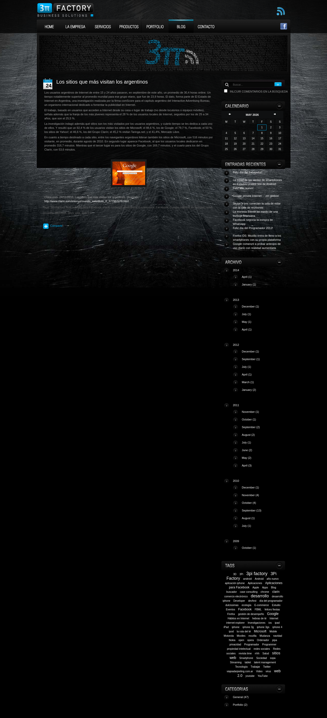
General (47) (241, 697)
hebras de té (259, 618)
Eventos (230, 609)
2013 (258, 316)
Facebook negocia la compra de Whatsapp (253, 221)
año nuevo (273, 578)
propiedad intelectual (238, 648)
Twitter (267, 666)
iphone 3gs (263, 627)
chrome (265, 591)
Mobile (273, 631)
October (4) (249, 502)
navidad (277, 635)
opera (250, 640)
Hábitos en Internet (238, 618)
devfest (252, 600)
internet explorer (235, 622)
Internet (274, 618)
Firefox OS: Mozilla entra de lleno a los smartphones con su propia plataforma (257, 237)
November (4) (250, 495)
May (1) (246, 321)
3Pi (241, 574)
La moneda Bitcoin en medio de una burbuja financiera (255, 213)
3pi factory (256, 573)
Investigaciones (256, 622)
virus (268, 671)
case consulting (249, 591)
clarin (275, 592)
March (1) (248, 382)
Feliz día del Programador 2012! (253, 228)
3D (235, 574)
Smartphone (246, 658)
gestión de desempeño (251, 614)
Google (272, 614)
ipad (277, 622)
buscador (231, 591)
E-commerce (261, 605)
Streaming (236, 662)
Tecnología (241, 666)
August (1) (248, 518)
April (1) (247, 276)
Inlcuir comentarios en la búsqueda (259, 91)
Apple (255, 587)
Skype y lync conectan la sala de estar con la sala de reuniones (257, 205)
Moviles (241, 635)
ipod (231, 631)
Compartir (56, 225)
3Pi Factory (58, 207)
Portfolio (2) (240, 704)
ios (270, 622)
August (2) (248, 434)
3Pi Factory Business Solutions (65, 9)
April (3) (247, 465)
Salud (265, 653)
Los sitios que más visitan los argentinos (102, 82)
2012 (258, 369)
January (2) (249, 389)
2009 (258, 546)
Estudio (276, 605)
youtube (250, 676)
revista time (245, 653)
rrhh (257, 653)
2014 (258, 279)
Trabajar (255, 666)
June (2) (247, 450)
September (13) (251, 510)
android (247, 578)
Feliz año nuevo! (243, 188)
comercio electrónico (236, 596)
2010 (258, 505)
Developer (239, 600)
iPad (226, 627)
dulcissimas (232, 605)
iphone (235, 627)
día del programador (271, 600)
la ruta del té (244, 631)
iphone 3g (248, 627)
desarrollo (260, 596)
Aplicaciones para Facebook (83, 207)
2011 (258, 437)
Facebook (245, 609)
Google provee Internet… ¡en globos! (256, 195)
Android (259, 578)
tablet (248, 662)
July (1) (246, 314)
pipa (274, 640)
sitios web (74, 212)
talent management (265, 662)
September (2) (251, 427)
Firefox (231, 614)
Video (259, 671)
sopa (273, 658)
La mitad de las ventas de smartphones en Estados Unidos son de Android (257, 182)
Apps (265, 587)
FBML (258, 609)
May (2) (246, 457)
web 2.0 (87, 212)
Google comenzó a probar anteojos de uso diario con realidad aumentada (257, 245)
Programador (251, 644)
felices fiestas (272, 609)
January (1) (249, 284)
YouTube (262, 676)
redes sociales (262, 648)
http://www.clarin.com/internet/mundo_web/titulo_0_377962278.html (86, 201)
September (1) (251, 359)
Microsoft (260, 631)
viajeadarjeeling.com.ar (240, 671)
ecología (246, 605)
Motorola (229, 635)
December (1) (250, 306)
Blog (273, 587)
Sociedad (261, 658)
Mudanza (265, 635)
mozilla (252, 635)
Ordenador (263, 640)
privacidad (235, 644)
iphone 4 (277, 627)
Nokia (232, 640)
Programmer (269, 644)
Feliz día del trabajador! (247, 172)
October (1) (249, 419)
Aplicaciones (255, 583)
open (241, 640)
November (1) (250, 411)
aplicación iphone (235, 583)
